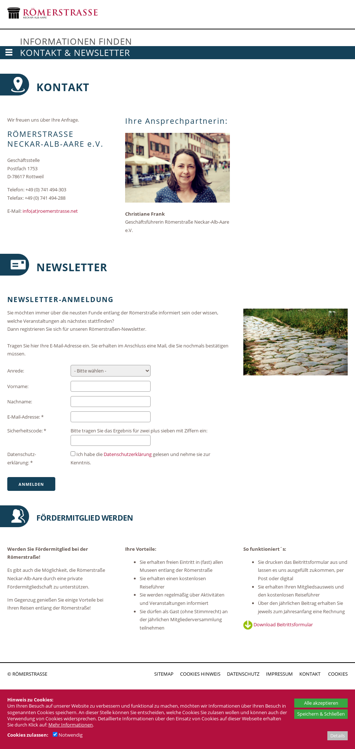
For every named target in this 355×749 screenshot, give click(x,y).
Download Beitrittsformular (278, 624)
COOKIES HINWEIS (200, 674)
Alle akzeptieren (321, 703)
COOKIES (338, 674)
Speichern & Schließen (321, 714)
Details (337, 735)
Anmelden (31, 484)
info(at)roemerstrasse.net (50, 211)
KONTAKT (309, 674)
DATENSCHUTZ (243, 674)
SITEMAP (163, 674)
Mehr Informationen (70, 724)
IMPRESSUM (279, 674)
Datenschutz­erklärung (128, 454)
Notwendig (68, 735)
